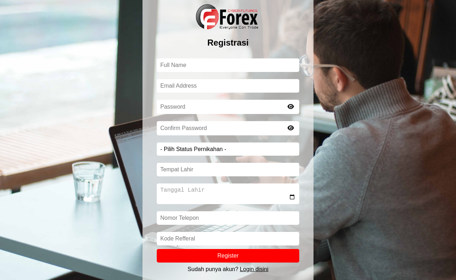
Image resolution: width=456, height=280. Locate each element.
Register (228, 257)
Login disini (254, 271)
